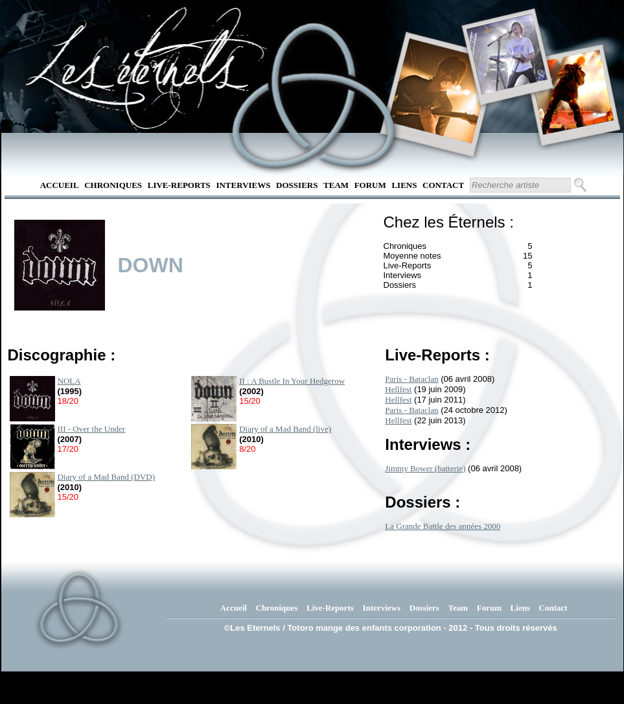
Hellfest (398, 389)
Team (336, 185)
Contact (443, 185)
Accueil (59, 185)
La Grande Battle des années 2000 (442, 526)
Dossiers (297, 185)
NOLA (69, 381)
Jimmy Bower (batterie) (425, 468)
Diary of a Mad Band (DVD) (107, 477)
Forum (370, 185)
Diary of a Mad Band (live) (285, 429)
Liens (404, 185)
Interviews (243, 185)
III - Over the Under (92, 429)
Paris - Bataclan (411, 379)
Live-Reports (179, 185)
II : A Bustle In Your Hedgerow (292, 381)
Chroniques (113, 185)
